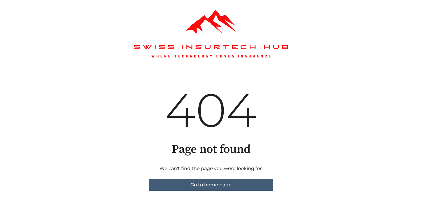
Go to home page (211, 185)
